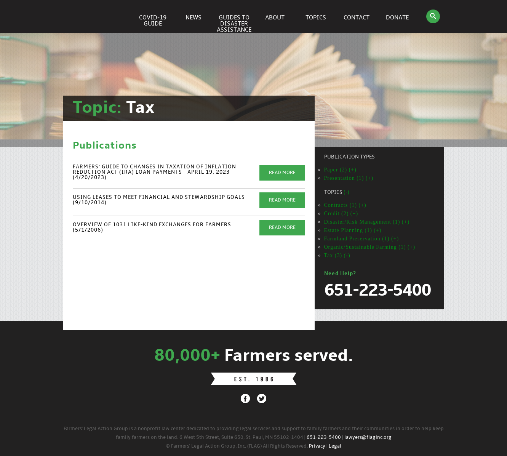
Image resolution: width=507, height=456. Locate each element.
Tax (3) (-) (337, 255)
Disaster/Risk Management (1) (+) (367, 222)
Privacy (317, 446)
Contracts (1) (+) (345, 205)
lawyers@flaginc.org (368, 437)
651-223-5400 (324, 437)
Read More (282, 172)
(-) (346, 192)
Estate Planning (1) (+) (353, 230)
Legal (335, 446)
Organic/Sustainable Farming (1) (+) (370, 247)
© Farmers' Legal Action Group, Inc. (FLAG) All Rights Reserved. (237, 446)
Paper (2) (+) (340, 170)
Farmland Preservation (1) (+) (361, 239)
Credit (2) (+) (341, 213)
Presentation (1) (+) (349, 178)
